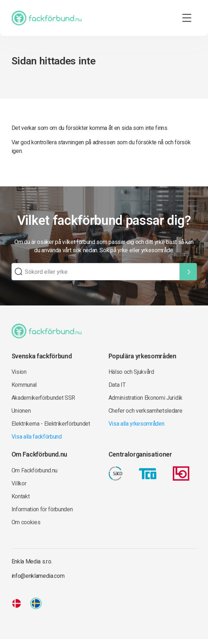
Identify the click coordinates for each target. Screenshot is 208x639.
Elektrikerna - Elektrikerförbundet (50, 423)
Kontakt (20, 496)
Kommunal (24, 384)
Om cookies (26, 522)
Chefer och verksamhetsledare (145, 410)
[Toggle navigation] (187, 18)
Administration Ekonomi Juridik (145, 397)
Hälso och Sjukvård (131, 371)
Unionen (21, 410)
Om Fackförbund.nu (34, 470)
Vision (19, 371)
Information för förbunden (42, 509)
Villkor (19, 483)
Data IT (117, 384)
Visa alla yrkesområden (136, 423)
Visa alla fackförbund (36, 436)
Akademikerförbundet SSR (43, 397)
